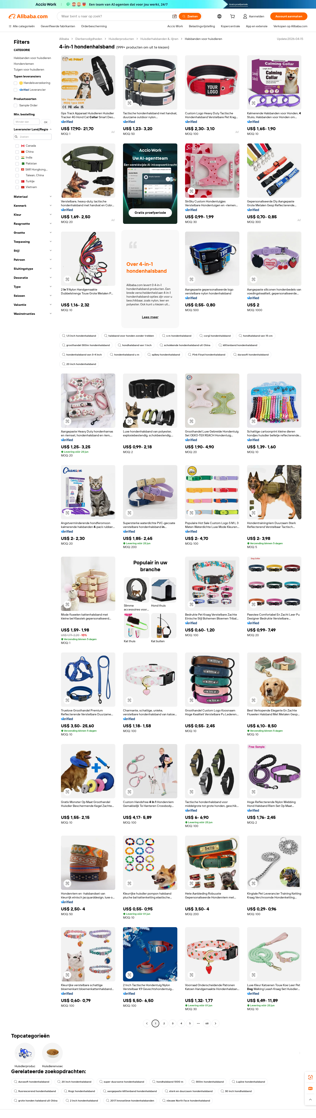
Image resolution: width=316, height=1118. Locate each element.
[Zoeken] (190, 16)
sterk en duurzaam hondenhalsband (189, 1091)
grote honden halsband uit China (36, 1100)
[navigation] (32, 531)
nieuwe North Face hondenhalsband (186, 1100)
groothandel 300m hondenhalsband (86, 345)
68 (206, 1023)
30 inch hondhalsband (236, 1091)
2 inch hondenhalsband (82, 1100)
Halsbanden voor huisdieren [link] (203, 39)
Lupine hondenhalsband (248, 1081)
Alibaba (64, 39)
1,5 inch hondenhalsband (79, 336)
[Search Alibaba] (115, 16)
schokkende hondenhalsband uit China (185, 345)
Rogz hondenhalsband (79, 1091)
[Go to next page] (215, 1023)
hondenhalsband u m (124, 354)
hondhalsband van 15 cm (256, 336)
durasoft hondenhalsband (251, 354)
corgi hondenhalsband (215, 336)
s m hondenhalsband (176, 336)
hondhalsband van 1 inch (135, 345)
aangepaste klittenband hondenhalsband (130, 1091)
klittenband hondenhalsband (238, 345)
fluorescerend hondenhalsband (35, 1091)
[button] (174, 16)
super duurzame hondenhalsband (121, 1081)
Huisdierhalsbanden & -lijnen (159, 39)
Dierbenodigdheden (88, 39)
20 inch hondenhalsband (79, 364)
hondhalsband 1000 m (167, 1081)
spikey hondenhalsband (163, 354)
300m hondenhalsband (207, 1081)
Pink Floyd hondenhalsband (206, 354)
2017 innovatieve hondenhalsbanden (130, 1100)
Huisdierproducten (121, 39)
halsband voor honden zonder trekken (129, 336)
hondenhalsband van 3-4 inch (82, 354)
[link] (310, 1077)
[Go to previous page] (147, 1023)
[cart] (233, 17)
